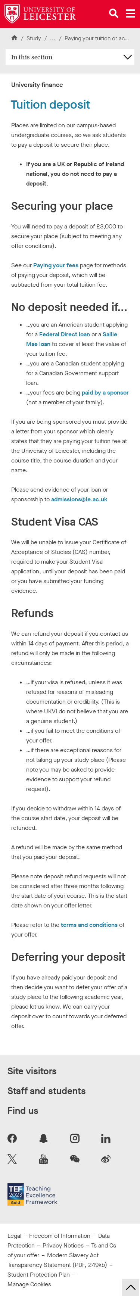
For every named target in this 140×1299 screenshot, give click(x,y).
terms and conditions (89, 925)
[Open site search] (114, 13)
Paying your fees (55, 265)
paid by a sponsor (105, 392)
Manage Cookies (29, 1284)
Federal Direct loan (64, 334)
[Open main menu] (130, 13)
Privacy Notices (63, 1245)
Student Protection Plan (38, 1274)
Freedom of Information (59, 1236)
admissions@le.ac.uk (79, 499)
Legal (14, 1236)
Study (34, 38)
